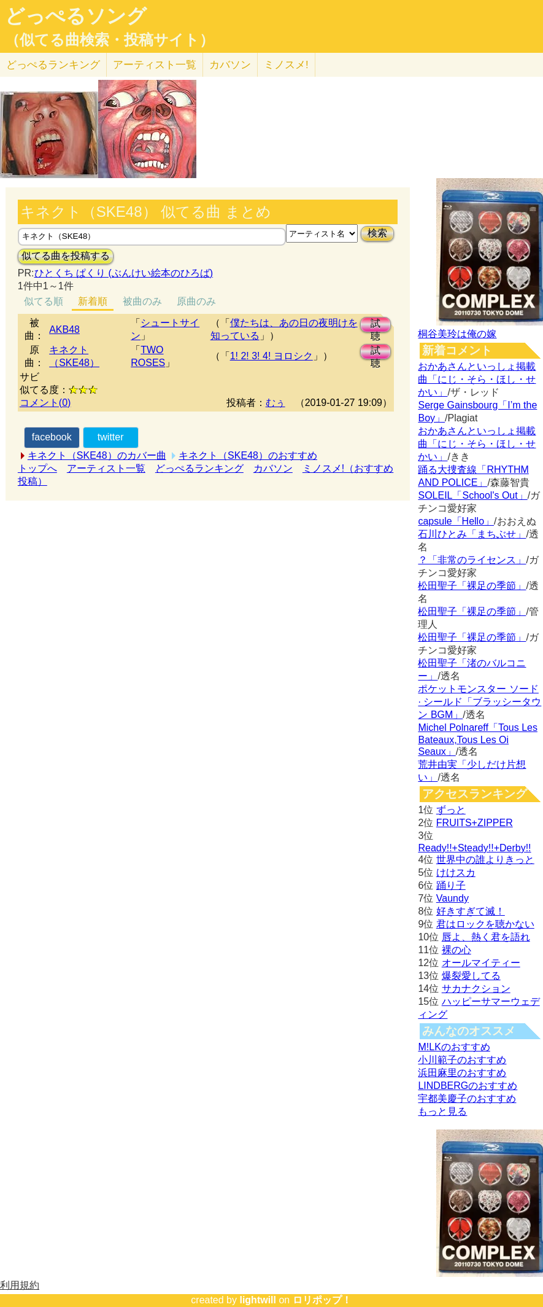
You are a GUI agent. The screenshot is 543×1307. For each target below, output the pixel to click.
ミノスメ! (286, 65)
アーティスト (154, 65)
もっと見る (442, 1111)
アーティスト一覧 (106, 468)
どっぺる (53, 65)
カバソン (230, 65)
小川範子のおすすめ (462, 1060)
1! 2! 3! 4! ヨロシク (271, 356)
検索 (377, 233)
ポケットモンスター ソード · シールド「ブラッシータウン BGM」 (479, 702)
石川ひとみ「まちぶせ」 (472, 534)
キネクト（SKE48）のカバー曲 (97, 455)
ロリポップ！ (322, 1300)
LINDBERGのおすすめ (467, 1085)
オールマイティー (481, 963)
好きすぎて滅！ (470, 911)
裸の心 (456, 950)
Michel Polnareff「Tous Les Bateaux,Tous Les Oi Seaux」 (477, 739)
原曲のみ (196, 301)
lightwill (257, 1300)
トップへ (37, 468)
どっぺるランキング (199, 468)
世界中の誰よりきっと (485, 859)
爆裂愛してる (471, 975)
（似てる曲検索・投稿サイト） (109, 40)
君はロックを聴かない (485, 924)
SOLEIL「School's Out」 (472, 495)
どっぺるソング (76, 16)
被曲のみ (142, 301)
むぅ (275, 402)
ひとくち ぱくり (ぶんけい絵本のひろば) (124, 273)
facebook (52, 437)
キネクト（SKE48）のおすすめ (248, 455)
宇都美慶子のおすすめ (467, 1098)
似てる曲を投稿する (65, 256)
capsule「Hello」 (456, 521)
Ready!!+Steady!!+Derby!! (474, 848)
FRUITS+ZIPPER (474, 822)
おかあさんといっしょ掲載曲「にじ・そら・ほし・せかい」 (477, 379)
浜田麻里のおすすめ (462, 1072)
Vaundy (452, 898)
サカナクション (476, 988)
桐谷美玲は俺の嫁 (457, 334)
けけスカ (456, 872)
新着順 (92, 301)
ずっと (451, 810)
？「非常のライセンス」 (472, 560)
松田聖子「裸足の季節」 (472, 585)
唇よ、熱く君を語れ (486, 937)
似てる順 (43, 301)
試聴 (375, 325)
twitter (111, 437)
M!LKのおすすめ (454, 1047)
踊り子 (451, 885)
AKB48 (64, 329)
